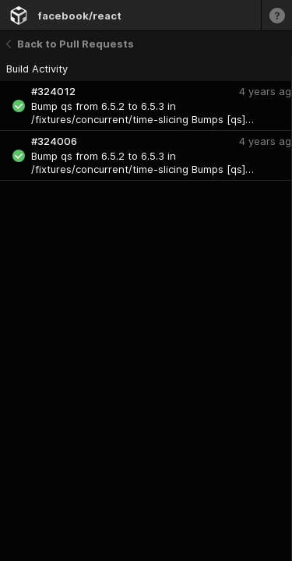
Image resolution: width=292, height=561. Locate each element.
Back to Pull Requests (70, 43)
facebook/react (79, 15)
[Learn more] (276, 15)
